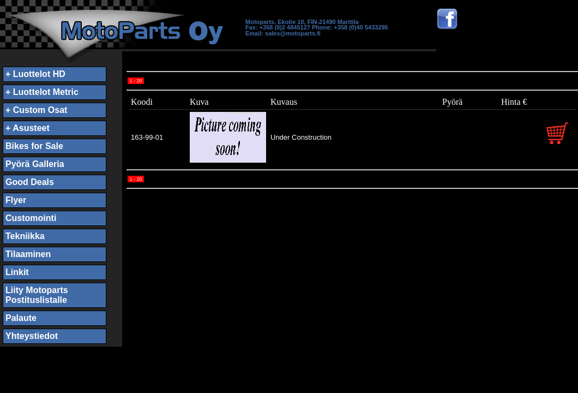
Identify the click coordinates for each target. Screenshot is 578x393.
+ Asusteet (27, 128)
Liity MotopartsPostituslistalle (36, 295)
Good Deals (29, 182)
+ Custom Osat (36, 110)
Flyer (15, 200)
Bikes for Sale (34, 146)
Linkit (17, 272)
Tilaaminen (28, 254)
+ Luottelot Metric (42, 92)
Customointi (30, 218)
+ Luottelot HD (35, 74)
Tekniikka (25, 236)
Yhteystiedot (31, 336)
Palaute (21, 318)
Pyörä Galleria (34, 164)
